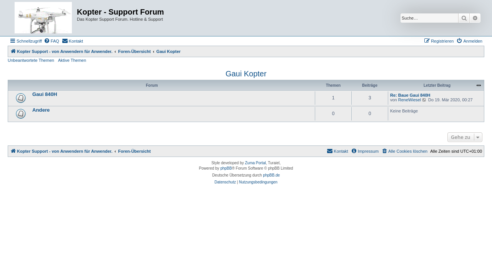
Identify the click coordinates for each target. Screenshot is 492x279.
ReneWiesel (409, 99)
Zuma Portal (255, 163)
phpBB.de (271, 175)
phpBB (226, 168)
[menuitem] (51, 41)
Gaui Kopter (246, 73)
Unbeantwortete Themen (31, 60)
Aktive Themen (72, 60)
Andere (41, 110)
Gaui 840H (44, 94)
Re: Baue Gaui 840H (410, 95)
